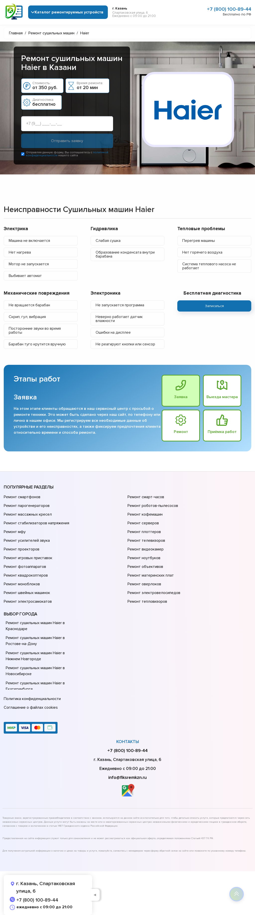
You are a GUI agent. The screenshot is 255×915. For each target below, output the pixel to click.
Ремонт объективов (145, 566)
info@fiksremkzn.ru (127, 777)
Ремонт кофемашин (145, 514)
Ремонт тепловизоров (147, 601)
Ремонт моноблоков (22, 584)
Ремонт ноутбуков (144, 558)
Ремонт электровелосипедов (154, 593)
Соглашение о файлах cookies (31, 707)
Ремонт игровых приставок (28, 558)
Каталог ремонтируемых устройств (69, 12)
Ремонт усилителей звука (27, 540)
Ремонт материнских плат (151, 575)
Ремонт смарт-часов (146, 497)
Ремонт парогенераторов (27, 505)
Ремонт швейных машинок (27, 593)
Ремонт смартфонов (22, 497)
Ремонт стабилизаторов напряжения (36, 523)
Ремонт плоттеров (144, 532)
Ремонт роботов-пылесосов (153, 505)
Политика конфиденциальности (32, 698)
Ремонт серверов (143, 523)
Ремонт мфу (15, 532)
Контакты (127, 741)
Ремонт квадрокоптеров (26, 575)
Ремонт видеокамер (146, 549)
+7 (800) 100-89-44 (229, 9)
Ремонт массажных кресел (28, 514)
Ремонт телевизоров (146, 540)
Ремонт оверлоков (144, 584)
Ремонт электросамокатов (28, 601)
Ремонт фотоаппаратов (25, 566)
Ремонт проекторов (21, 549)
